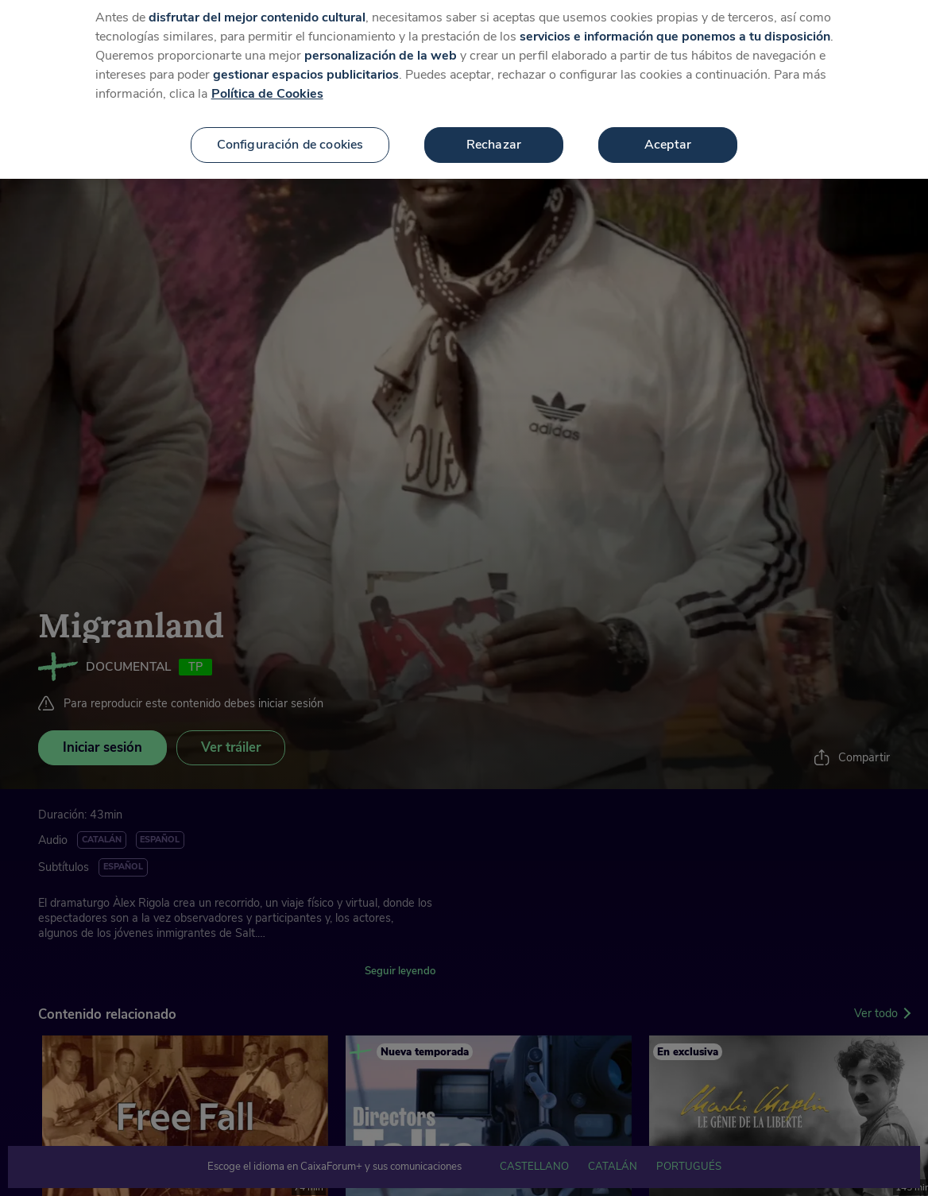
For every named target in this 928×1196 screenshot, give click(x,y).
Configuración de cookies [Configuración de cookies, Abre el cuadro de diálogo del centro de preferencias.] (290, 136)
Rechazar (493, 136)
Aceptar (667, 136)
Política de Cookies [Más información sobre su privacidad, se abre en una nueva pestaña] (267, 85)
